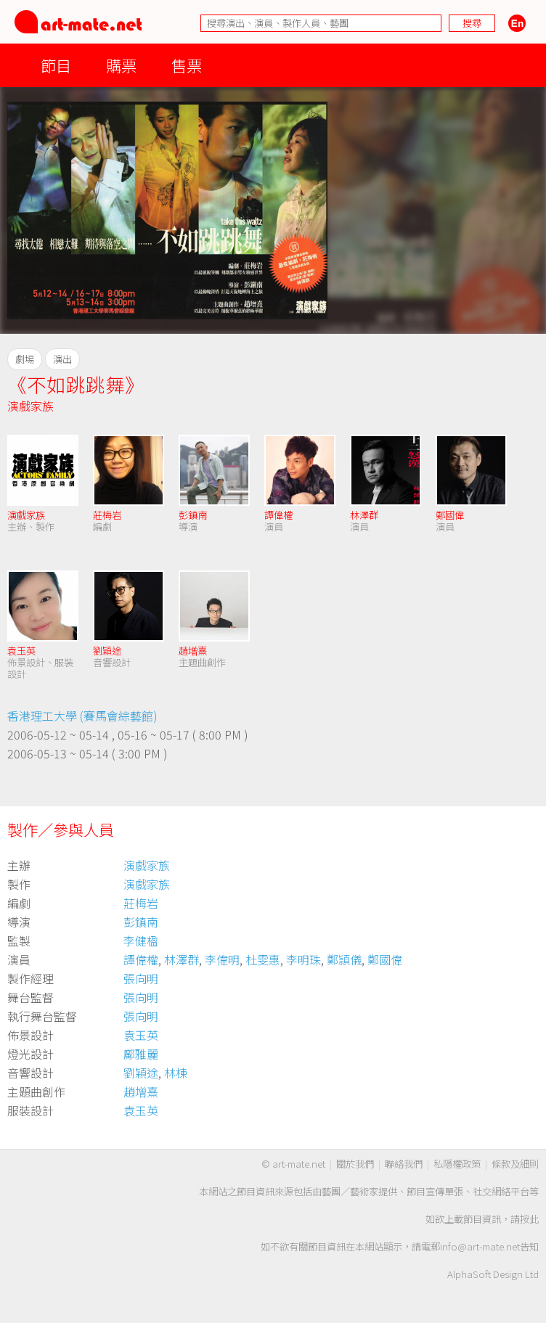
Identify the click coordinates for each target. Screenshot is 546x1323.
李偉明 (222, 959)
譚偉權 (278, 515)
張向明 (140, 978)
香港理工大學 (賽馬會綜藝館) (82, 715)
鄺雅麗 (140, 1053)
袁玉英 (21, 651)
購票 (121, 65)
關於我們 (355, 1164)
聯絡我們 (404, 1164)
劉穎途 (107, 651)
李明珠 (303, 959)
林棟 (175, 1072)
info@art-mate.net (480, 1246)
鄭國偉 (450, 515)
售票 (186, 65)
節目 (56, 65)
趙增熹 (193, 651)
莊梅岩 (107, 515)
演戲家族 (30, 405)
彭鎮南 (193, 515)
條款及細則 (515, 1164)
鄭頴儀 (344, 959)
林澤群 (364, 515)
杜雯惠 (262, 959)
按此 (529, 1219)
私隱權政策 (457, 1164)
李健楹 (140, 940)
